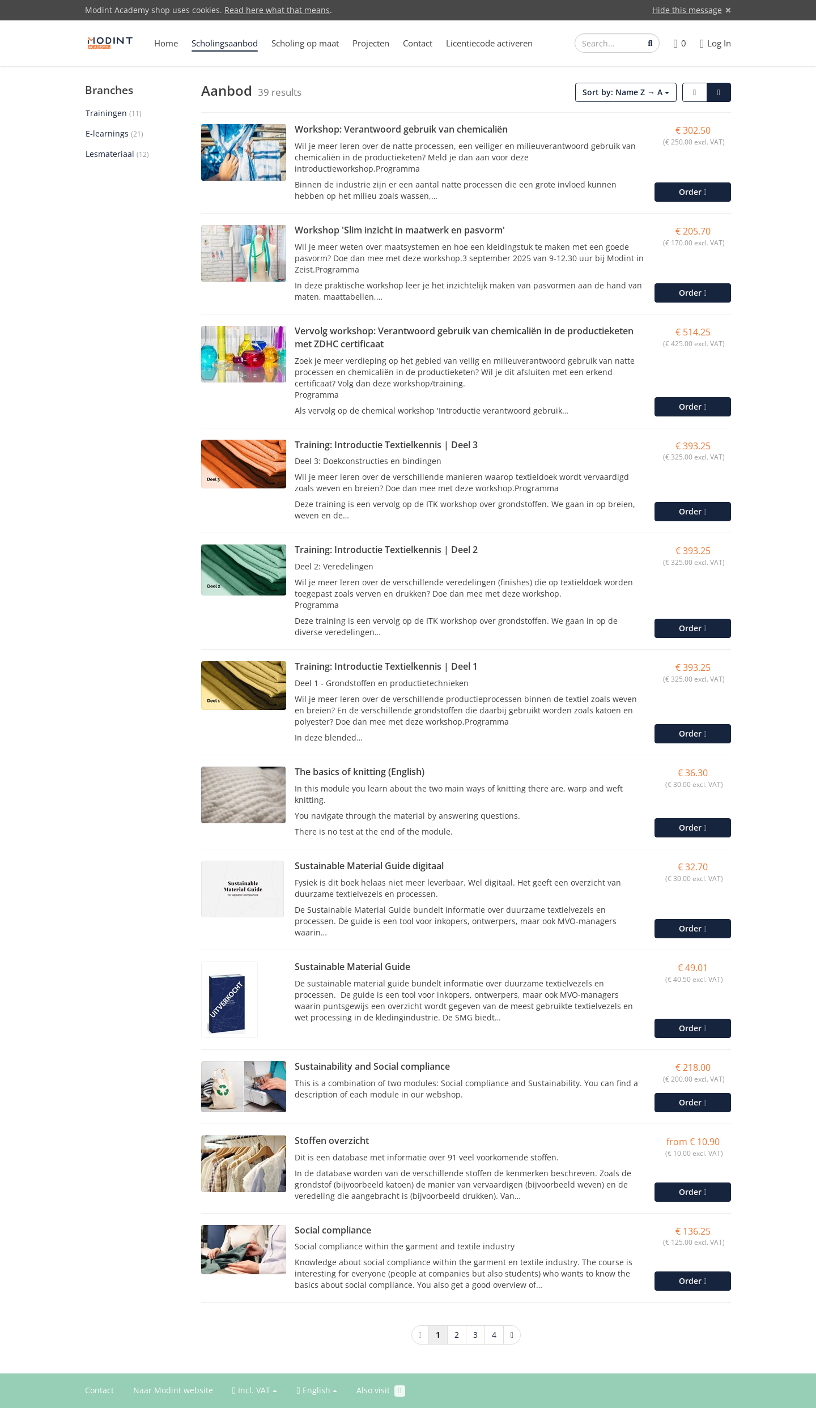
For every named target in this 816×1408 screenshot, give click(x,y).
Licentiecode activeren (489, 43)
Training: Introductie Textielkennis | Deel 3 (386, 445)
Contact (417, 43)
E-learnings (114, 133)
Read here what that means (277, 10)
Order (693, 191)
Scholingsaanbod (225, 43)
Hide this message (687, 10)
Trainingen (114, 113)
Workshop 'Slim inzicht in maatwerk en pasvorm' (400, 230)
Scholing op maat (305, 43)
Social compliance (333, 1230)
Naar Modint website (173, 1390)
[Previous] (420, 1335)
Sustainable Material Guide (352, 966)
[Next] (512, 1335)
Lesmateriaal (117, 154)
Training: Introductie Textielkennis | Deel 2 (386, 549)
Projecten (370, 43)
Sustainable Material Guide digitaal (369, 866)
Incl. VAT (254, 1390)
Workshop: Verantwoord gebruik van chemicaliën (401, 129)
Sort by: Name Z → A (626, 92)
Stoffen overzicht (332, 1140)
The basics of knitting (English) (359, 771)
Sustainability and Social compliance (372, 1066)
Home (166, 43)
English (316, 1390)
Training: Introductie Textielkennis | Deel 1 (386, 666)
